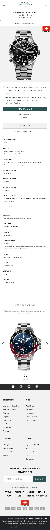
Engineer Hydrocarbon (11, 406)
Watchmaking (8, 448)
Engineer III (7, 417)
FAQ (27, 455)
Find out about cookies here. (37, 518)
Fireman (6, 431)
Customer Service (32, 452)
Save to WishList (25, 114)
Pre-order (29, 409)
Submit (39, 479)
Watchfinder (30, 406)
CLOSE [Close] (35, 527)
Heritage (6, 445)
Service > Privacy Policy (31, 487)
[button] (22, 79)
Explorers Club (8, 452)
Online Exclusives (32, 417)
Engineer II (6, 413)
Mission (5, 455)
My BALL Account (32, 445)
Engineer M (7, 420)
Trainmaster (7, 427)
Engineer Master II (9, 409)
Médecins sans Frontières (35, 424)
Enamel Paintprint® (33, 420)
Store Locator (31, 448)
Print (25, 118)
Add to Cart (25, 109)
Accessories (30, 413)
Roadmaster (7, 424)
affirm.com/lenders (13, 103)
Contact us (30, 459)
